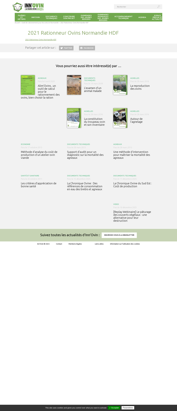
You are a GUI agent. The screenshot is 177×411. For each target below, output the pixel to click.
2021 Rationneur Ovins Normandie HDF (40, 39)
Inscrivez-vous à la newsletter (119, 235)
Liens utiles (99, 244)
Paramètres (128, 408)
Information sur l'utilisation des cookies (125, 244)
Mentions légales (75, 244)
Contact (59, 244)
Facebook (89, 48)
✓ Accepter (114, 408)
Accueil (17, 22)
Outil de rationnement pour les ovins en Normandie (40, 22)
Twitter (68, 48)
